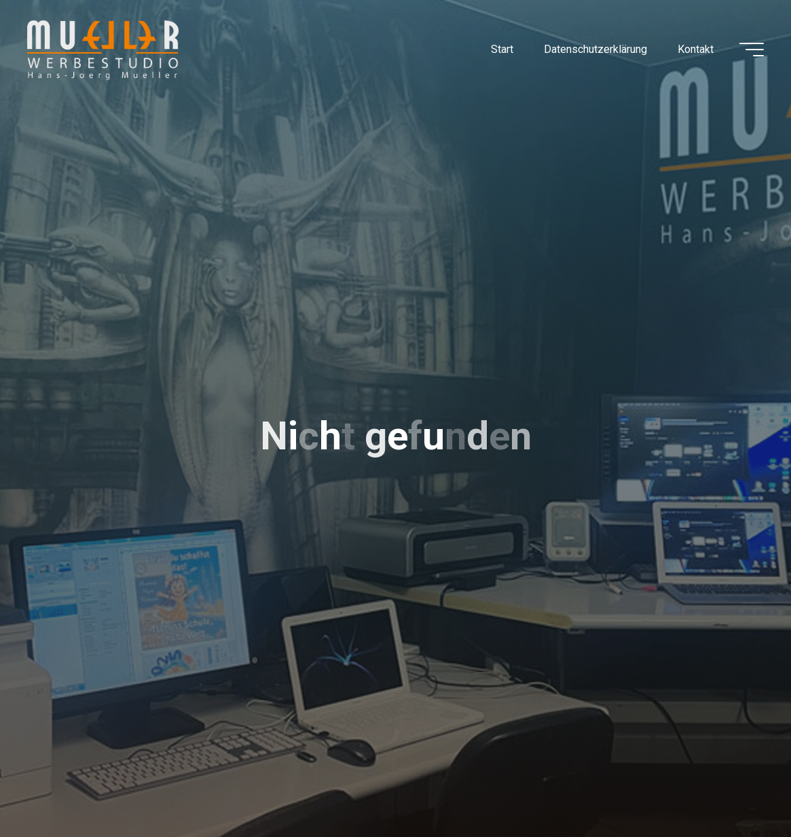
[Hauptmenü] (751, 49)
